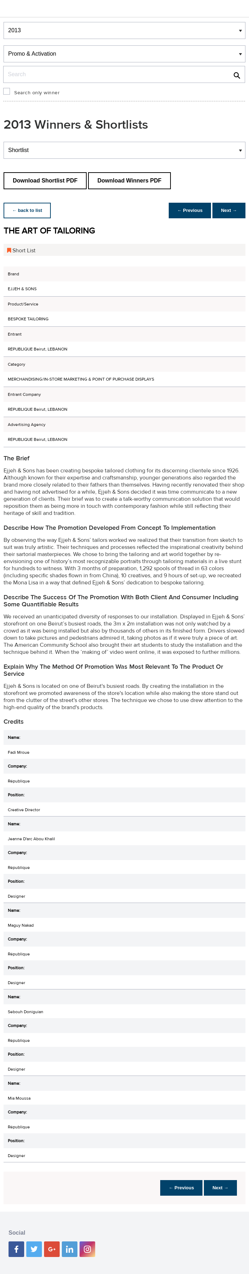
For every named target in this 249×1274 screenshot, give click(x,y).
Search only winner (37, 93)
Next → (229, 210)
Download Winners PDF (129, 181)
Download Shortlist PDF (45, 181)
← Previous (190, 210)
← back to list (27, 210)
